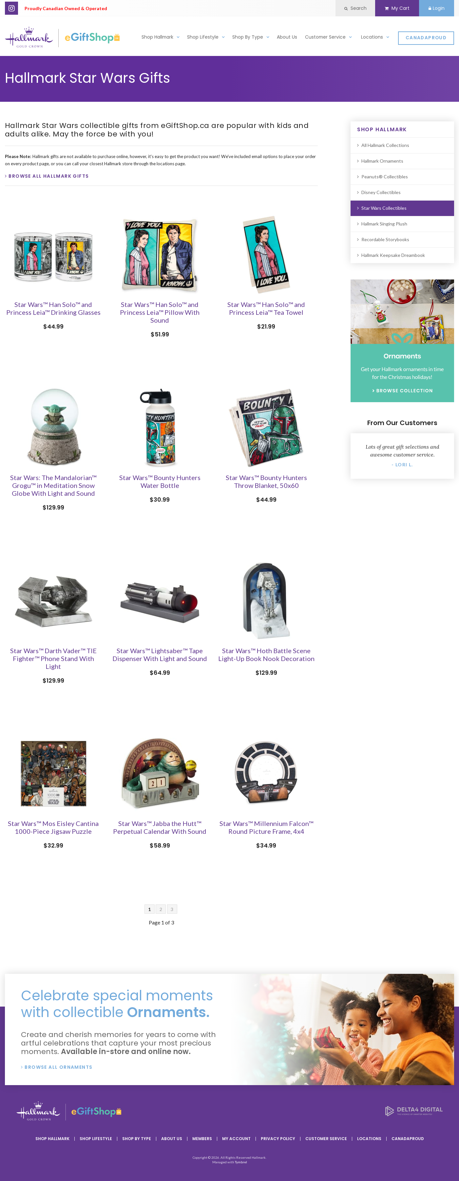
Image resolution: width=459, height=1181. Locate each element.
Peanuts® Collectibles (384, 176)
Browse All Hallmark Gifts (49, 176)
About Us (287, 37)
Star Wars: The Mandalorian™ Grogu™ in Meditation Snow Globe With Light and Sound (53, 485)
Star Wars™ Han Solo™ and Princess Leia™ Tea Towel (266, 308)
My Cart (397, 8)
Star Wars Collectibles (384, 208)
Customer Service (325, 37)
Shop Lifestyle (203, 37)
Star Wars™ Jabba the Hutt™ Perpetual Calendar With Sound (159, 827)
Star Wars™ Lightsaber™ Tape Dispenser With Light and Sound (159, 654)
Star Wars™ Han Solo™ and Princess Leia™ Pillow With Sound (160, 312)
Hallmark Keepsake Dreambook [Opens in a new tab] (393, 255)
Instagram (11, 8)
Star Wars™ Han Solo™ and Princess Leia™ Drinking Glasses (53, 308)
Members (202, 1138)
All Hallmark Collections (385, 145)
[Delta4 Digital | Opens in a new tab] (414, 1114)
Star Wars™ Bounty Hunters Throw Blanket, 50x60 (266, 481)
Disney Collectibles (381, 192)
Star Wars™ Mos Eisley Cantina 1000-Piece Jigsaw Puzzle (53, 827)
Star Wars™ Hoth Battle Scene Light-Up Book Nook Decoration (266, 654)
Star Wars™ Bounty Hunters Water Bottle (160, 481)
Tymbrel (241, 1162)
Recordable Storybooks (385, 239)
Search (355, 8)
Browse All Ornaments (58, 1067)
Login (437, 8)
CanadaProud (426, 38)
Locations (372, 37)
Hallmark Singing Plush (384, 223)
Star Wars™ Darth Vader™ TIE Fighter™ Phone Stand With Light (53, 658)
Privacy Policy (278, 1138)
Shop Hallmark (157, 37)
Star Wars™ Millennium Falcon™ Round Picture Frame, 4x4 (266, 827)
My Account (236, 1138)
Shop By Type (247, 37)
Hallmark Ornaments (382, 161)
